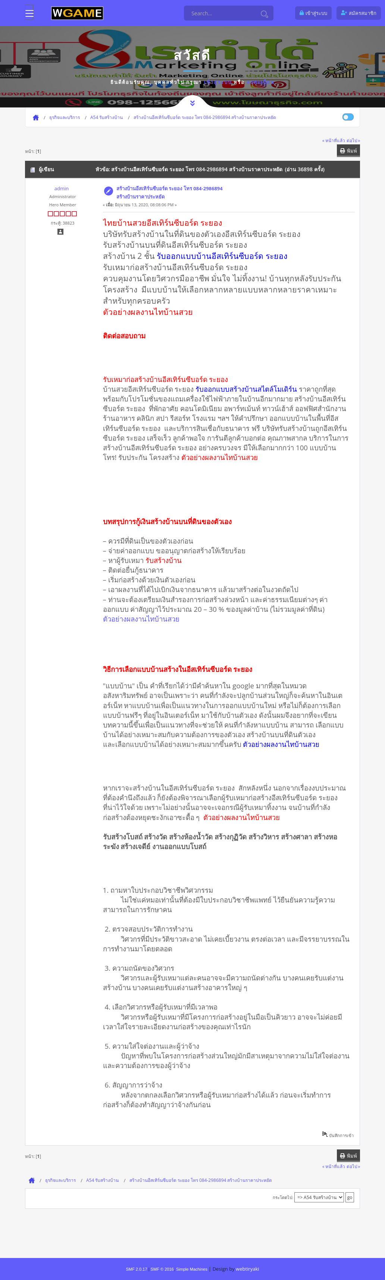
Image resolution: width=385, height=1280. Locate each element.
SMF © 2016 (162, 1269)
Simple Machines (191, 1269)
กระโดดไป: (283, 1197)
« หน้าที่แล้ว (333, 140)
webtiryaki (247, 1268)
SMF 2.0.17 (136, 1269)
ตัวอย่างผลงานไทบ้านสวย (141, 618)
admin (61, 188)
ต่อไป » (353, 140)
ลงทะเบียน (261, 82)
